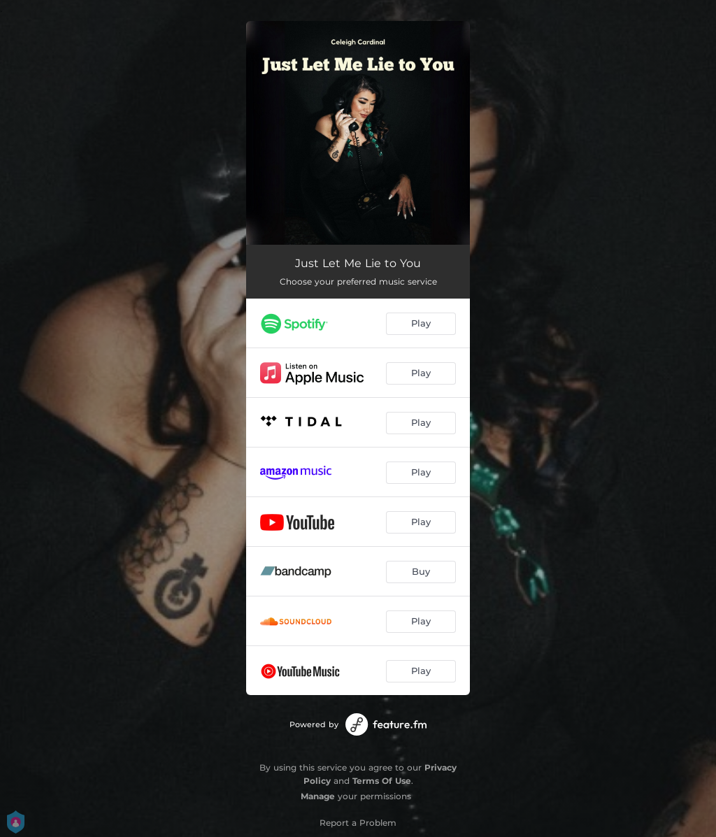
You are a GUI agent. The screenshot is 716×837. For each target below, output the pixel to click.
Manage (318, 796)
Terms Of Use (381, 780)
